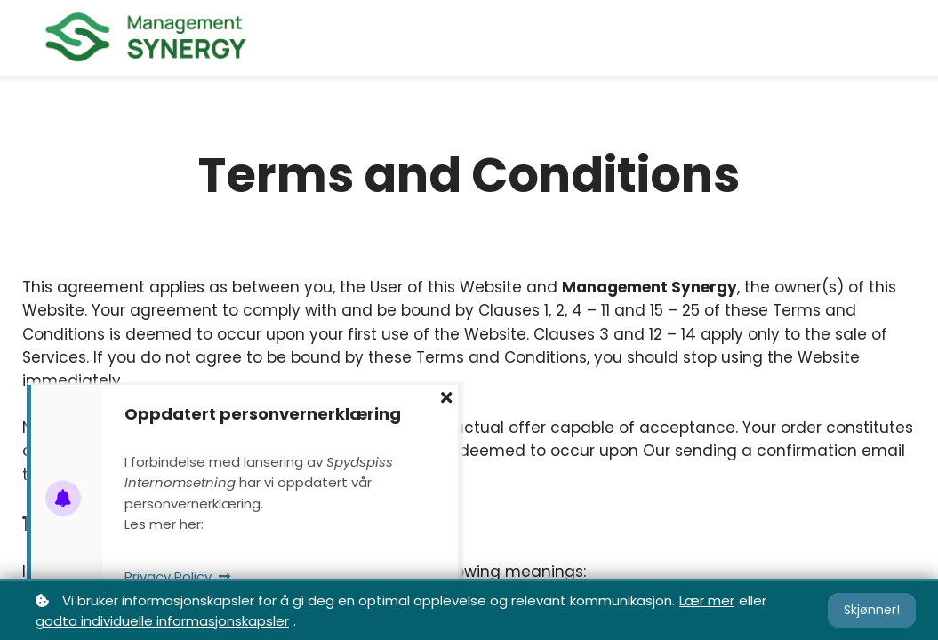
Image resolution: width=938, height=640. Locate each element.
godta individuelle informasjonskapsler (162, 621)
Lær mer (706, 600)
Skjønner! (872, 610)
